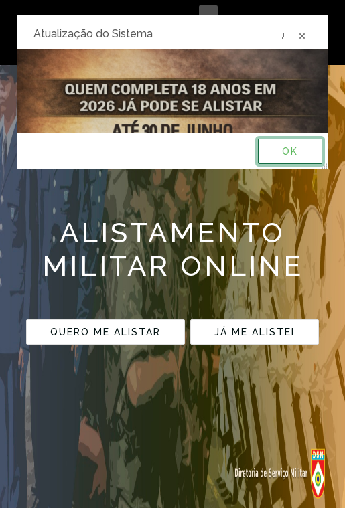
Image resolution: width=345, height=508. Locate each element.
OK (290, 151)
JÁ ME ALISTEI (254, 332)
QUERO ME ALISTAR (105, 332)
